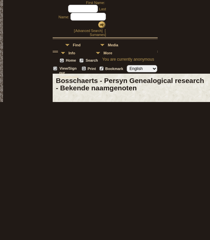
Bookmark (114, 69)
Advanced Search (88, 31)
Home (71, 60)
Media (113, 45)
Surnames (97, 35)
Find (77, 45)
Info (72, 53)
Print (92, 69)
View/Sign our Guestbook (68, 68)
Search (92, 60)
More (108, 53)
